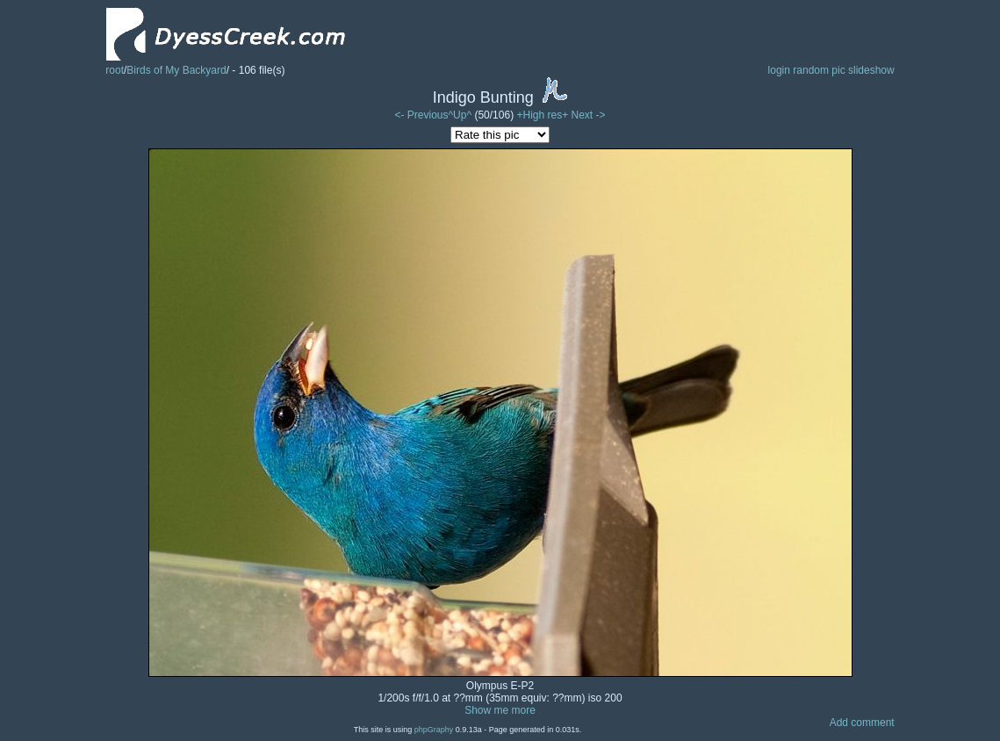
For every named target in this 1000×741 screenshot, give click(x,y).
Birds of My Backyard (176, 70)
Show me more (500, 710)
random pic (819, 70)
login (779, 70)
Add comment (862, 722)
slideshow (871, 70)
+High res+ (543, 115)
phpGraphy (434, 729)
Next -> (589, 115)
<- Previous (421, 115)
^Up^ (459, 115)
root (114, 70)
